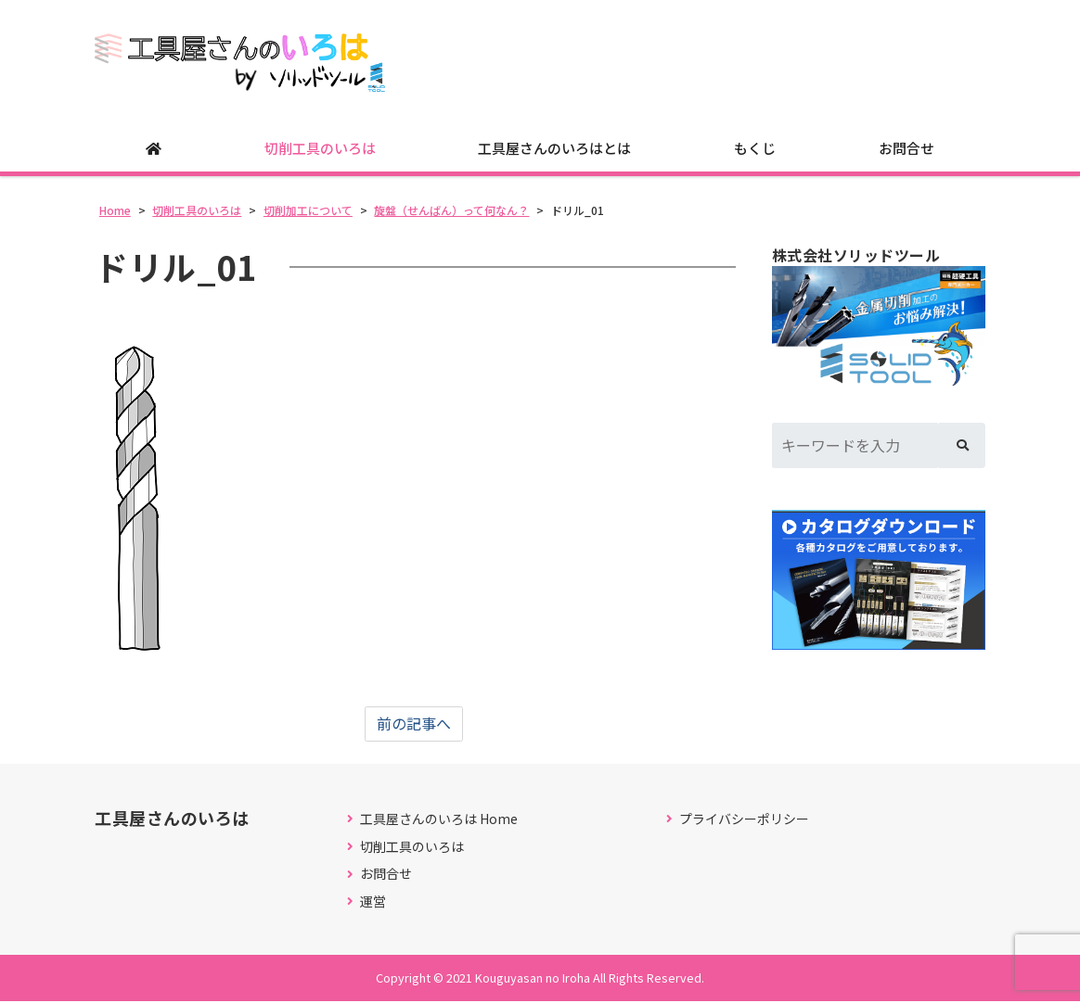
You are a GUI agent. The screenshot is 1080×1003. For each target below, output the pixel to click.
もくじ (755, 149)
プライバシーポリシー (744, 820)
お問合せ (906, 149)
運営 (373, 902)
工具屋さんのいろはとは (554, 149)
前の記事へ (414, 725)
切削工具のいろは (320, 149)
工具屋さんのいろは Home (439, 820)
